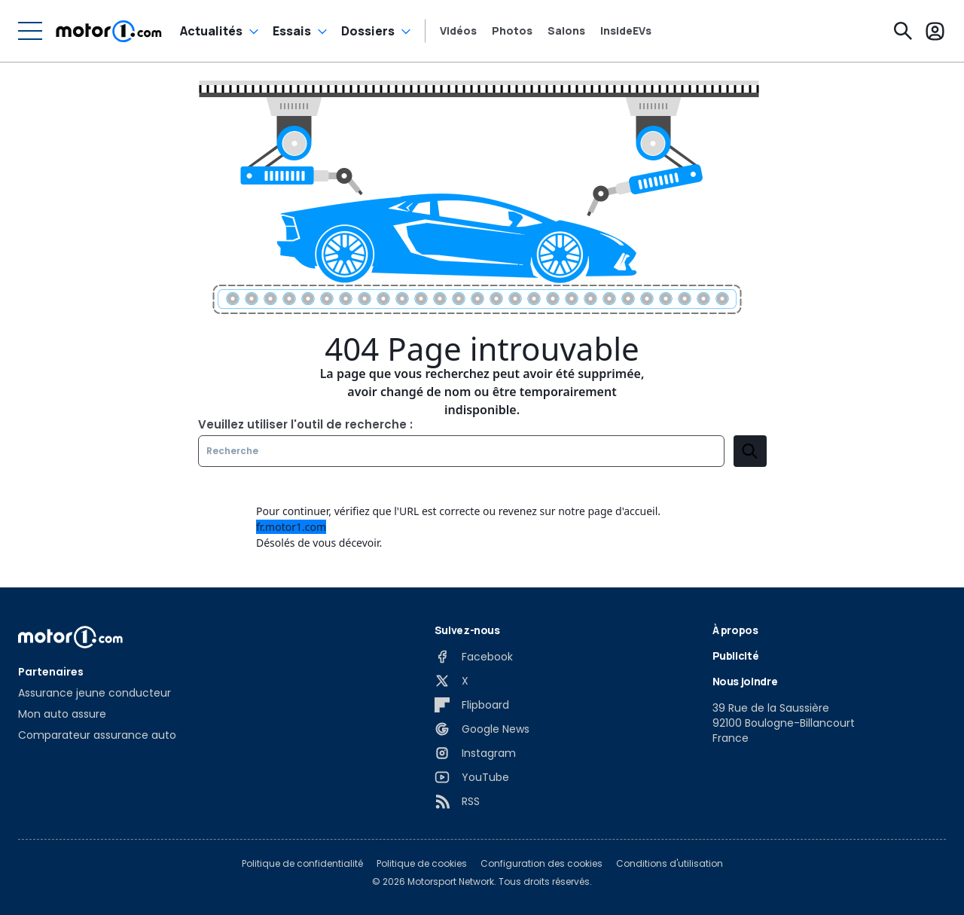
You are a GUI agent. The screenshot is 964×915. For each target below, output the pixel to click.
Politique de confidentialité (302, 864)
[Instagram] (475, 753)
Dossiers (368, 30)
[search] (750, 451)
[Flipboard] (472, 704)
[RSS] (457, 801)
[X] (451, 680)
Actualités (211, 30)
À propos (735, 630)
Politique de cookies (422, 864)
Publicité (735, 655)
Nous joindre (745, 681)
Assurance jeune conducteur (94, 693)
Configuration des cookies (541, 864)
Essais (292, 30)
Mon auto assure (62, 714)
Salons (566, 31)
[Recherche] (903, 31)
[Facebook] (474, 656)
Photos (512, 31)
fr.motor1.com (291, 527)
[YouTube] (472, 777)
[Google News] (482, 729)
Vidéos (458, 31)
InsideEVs (625, 31)
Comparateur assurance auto (97, 735)
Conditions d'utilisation (669, 864)
